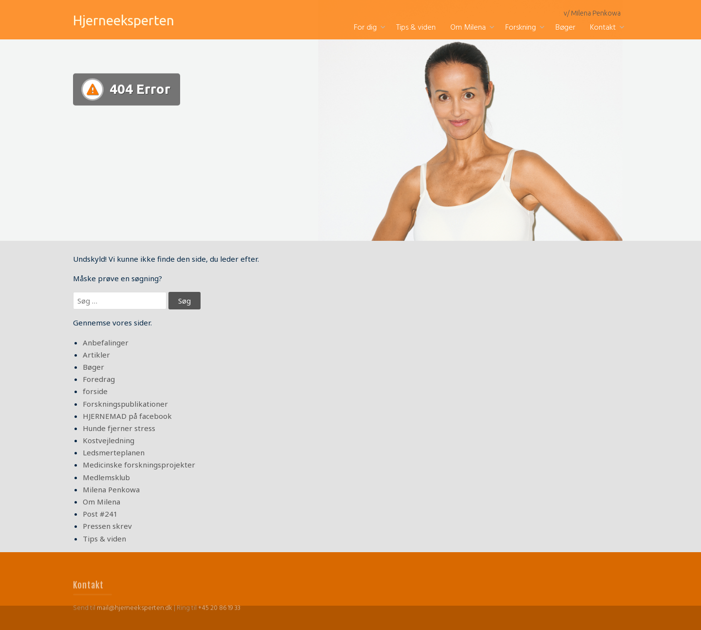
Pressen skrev (107, 526)
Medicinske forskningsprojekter (139, 464)
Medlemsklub (106, 477)
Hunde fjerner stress (119, 428)
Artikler (96, 355)
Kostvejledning (108, 440)
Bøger (565, 27)
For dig (365, 27)
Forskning (520, 27)
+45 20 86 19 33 (219, 618)
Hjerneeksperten (123, 20)
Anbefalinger (106, 342)
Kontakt (603, 27)
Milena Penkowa (111, 489)
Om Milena (468, 27)
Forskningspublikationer (125, 404)
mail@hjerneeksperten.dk (134, 618)
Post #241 (100, 514)
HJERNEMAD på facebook (127, 416)
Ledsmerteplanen (114, 452)
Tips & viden (416, 27)
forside (95, 391)
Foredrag (99, 379)
